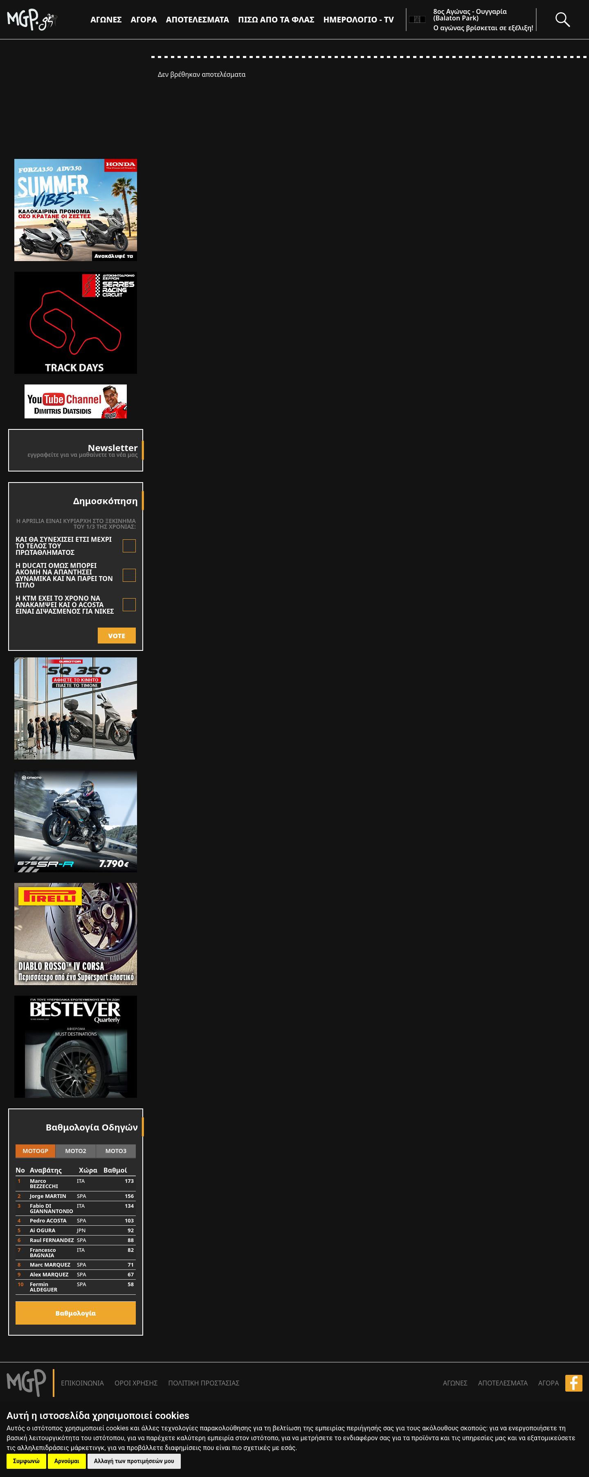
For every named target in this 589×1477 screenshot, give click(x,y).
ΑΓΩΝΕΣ (455, 1383)
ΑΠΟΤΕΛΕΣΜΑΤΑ (197, 19)
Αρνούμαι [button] (66, 1461)
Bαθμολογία (76, 1313)
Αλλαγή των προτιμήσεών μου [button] (134, 1461)
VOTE (116, 635)
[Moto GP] (46, 19)
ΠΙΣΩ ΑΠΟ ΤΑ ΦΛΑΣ (276, 19)
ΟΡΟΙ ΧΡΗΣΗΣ (136, 1383)
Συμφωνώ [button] (26, 1461)
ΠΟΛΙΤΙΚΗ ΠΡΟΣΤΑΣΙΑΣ (203, 1383)
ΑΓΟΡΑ (548, 1383)
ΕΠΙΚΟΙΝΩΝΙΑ (82, 1383)
